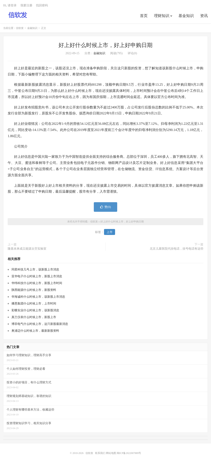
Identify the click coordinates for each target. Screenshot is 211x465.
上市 (110, 232)
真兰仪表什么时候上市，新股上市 (33, 317)
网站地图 (111, 453)
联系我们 (100, 453)
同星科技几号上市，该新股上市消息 (35, 269)
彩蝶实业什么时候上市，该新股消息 (35, 310)
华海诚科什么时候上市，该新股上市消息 (38, 296)
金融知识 (32, 28)
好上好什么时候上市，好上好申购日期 (105, 45)
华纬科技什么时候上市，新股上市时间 (36, 283)
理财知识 (161, 16)
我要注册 (26, 5)
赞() (105, 207)
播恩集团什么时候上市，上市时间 (33, 303)
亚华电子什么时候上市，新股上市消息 (36, 276)
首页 (144, 16)
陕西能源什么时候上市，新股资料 (33, 290)
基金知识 (186, 16)
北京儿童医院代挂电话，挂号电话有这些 (176, 248)
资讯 (204, 16)
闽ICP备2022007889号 (129, 453)
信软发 (18, 15)
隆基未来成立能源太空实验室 (27, 248)
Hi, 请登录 (10, 5)
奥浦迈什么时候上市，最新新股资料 (35, 330)
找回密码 (42, 5)
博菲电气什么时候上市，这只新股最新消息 (39, 324)
